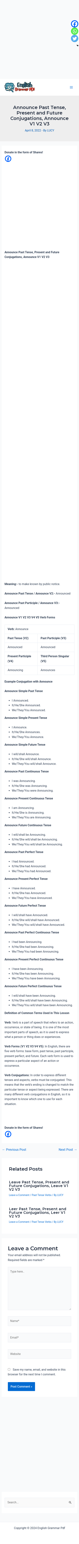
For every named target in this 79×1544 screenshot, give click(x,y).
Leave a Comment (19, 1195)
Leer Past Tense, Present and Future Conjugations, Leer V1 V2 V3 (37, 1212)
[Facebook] (8, 159)
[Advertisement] (39, 39)
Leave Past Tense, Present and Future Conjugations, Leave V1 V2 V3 (39, 1186)
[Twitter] (74, 38)
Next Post (68, 1149)
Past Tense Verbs (41, 1195)
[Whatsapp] (74, 31)
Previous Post (14, 1149)
